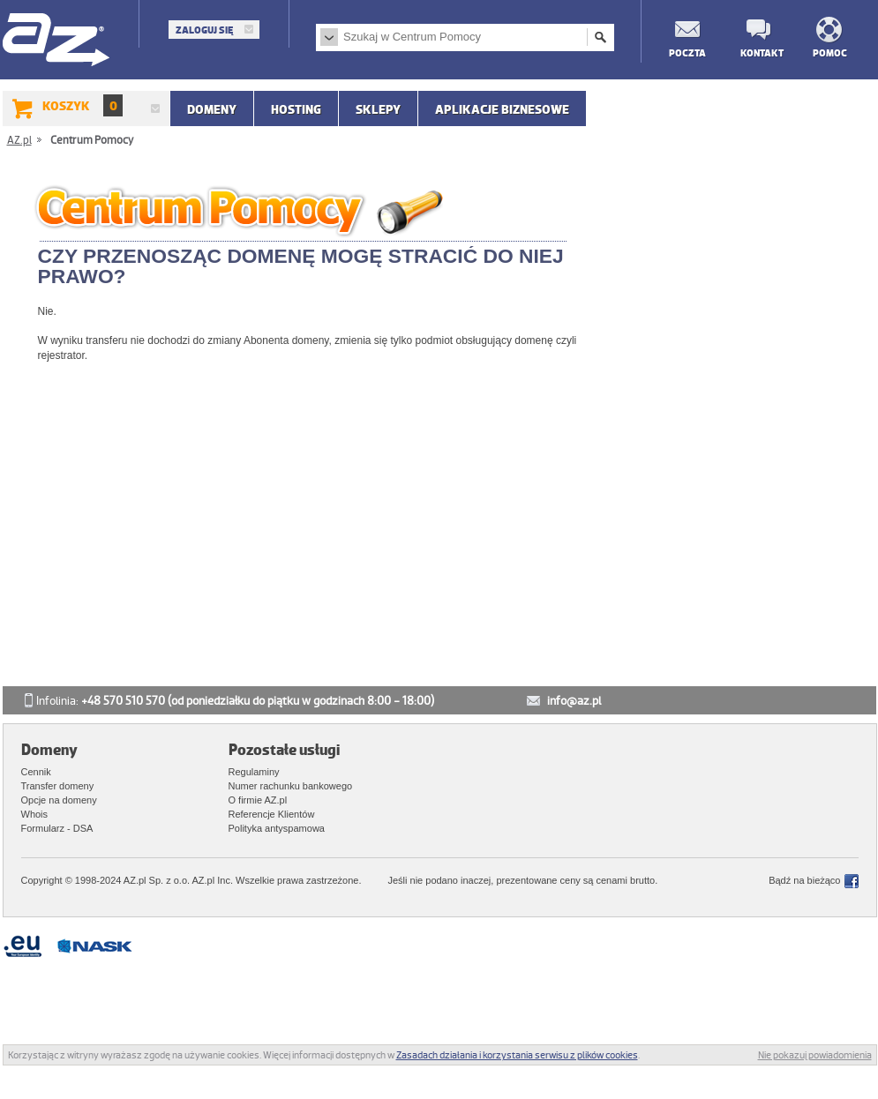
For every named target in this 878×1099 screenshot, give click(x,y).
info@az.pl (574, 700)
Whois (35, 814)
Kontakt (758, 52)
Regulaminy (254, 771)
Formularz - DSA (57, 828)
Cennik (36, 771)
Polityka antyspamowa (277, 828)
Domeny (211, 109)
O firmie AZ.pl (258, 800)
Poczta (686, 52)
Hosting (296, 109)
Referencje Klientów (272, 814)
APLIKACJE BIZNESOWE (502, 109)
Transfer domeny (57, 786)
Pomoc (830, 52)
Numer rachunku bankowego (291, 786)
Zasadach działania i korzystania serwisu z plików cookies (517, 1055)
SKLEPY (378, 109)
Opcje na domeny (59, 800)
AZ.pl (57, 41)
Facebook (851, 881)
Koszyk (82, 105)
